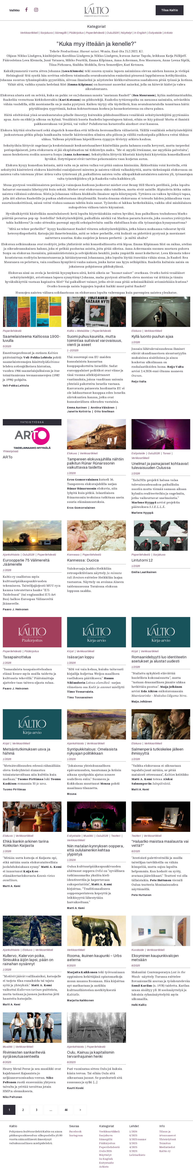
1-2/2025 (72, 350)
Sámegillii (61, 32)
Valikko (15, 10)
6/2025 (136, 851)
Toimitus (165, 1143)
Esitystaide (155, 32)
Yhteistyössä (10, 451)
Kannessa (73, 554)
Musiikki (88, 835)
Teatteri (116, 835)
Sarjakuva (46, 32)
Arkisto (168, 32)
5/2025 (7, 346)
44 (66, 1110)
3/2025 (133, 1151)
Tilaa (169, 10)
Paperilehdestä (95, 32)
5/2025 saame (137, 1139)
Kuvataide (138, 949)
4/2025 (133, 1147)
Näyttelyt (126, 32)
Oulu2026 (113, 32)
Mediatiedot (167, 1147)
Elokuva (136, 330)
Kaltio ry (165, 1151)
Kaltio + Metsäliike (78, 330)
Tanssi (167, 453)
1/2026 (136, 342)
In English (140, 32)
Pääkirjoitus (76, 32)
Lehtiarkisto (137, 1155)
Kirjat (70, 651)
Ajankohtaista (11, 554)
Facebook (75, 1131)
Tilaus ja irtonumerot (167, 1133)
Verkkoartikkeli (29, 32)
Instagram (76, 1135)
